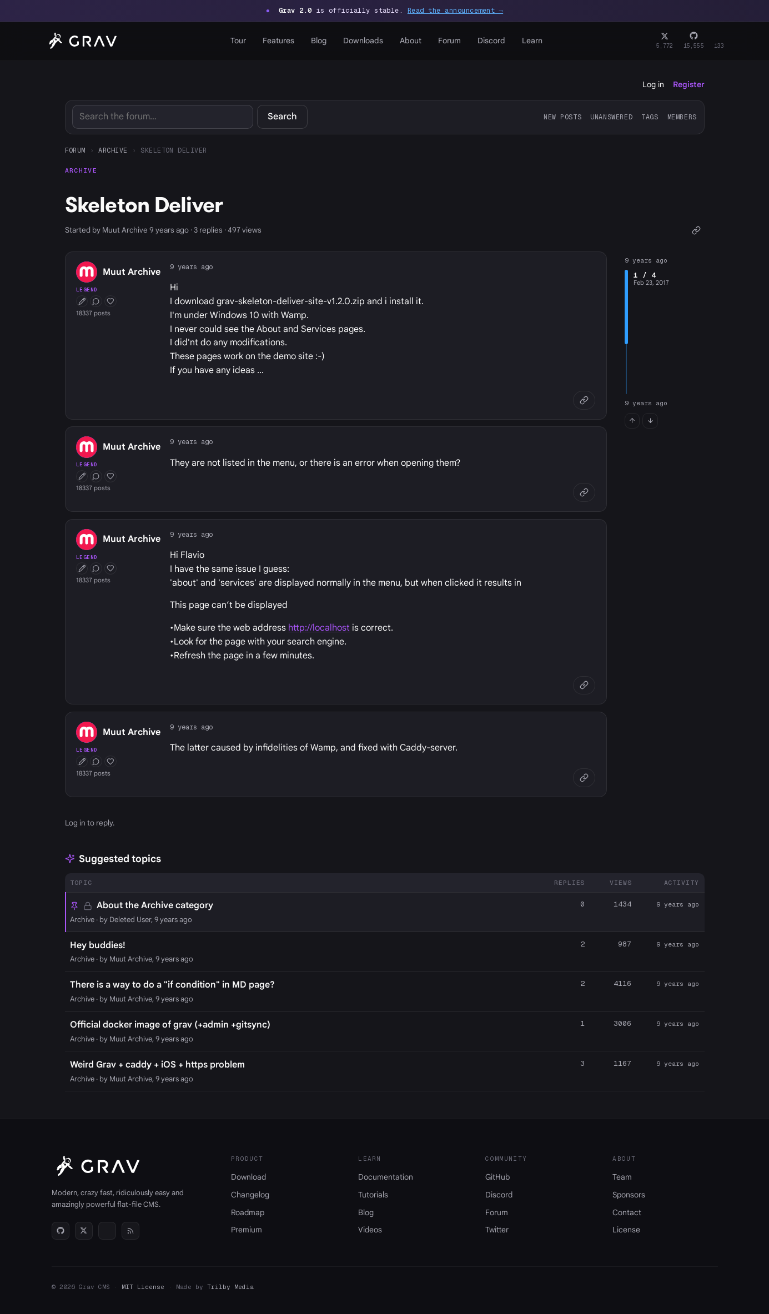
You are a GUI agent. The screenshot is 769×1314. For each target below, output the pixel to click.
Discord (491, 41)
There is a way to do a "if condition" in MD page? (172, 984)
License (626, 1230)
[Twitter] (664, 41)
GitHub (497, 1177)
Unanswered (611, 117)
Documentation (385, 1177)
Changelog (250, 1195)
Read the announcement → (455, 10)
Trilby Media (230, 1287)
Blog (318, 41)
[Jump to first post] (632, 421)
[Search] (162, 117)
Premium (246, 1230)
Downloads (363, 41)
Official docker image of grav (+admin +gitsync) (170, 1024)
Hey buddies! (97, 945)
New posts (562, 117)
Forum (449, 41)
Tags (649, 117)
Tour (238, 41)
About (410, 41)
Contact (626, 1212)
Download (248, 1177)
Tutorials (373, 1195)
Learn (532, 41)
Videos (370, 1230)
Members (682, 117)
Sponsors (628, 1195)
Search (282, 116)
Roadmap (247, 1212)
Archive (112, 150)
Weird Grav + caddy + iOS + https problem (157, 1064)
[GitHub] (693, 41)
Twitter (497, 1230)
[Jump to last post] (650, 421)
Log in (653, 84)
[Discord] (719, 41)
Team (622, 1177)
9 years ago (191, 266)
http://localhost (319, 627)
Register (689, 84)
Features (278, 41)
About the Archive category (155, 905)
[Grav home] (81, 41)
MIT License (143, 1287)
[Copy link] (696, 230)
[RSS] (130, 1231)
